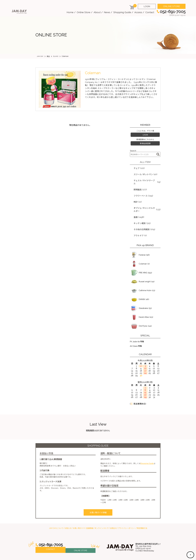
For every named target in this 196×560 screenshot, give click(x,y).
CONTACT (50, 536)
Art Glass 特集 (136, 334)
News (107, 12)
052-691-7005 (51, 532)
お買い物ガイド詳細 (98, 500)
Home (70, 12)
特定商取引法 (142, 515)
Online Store (83, 12)
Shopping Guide (122, 12)
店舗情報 (89, 515)
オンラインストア (101, 515)
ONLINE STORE (171, 6)
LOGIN (147, 6)
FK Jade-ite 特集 (137, 329)
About (97, 12)
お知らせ (68, 515)
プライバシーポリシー (127, 515)
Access (138, 12)
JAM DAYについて (56, 515)
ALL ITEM (145, 160)
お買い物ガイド (79, 515)
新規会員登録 (145, 142)
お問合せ (113, 515)
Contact (149, 12)
